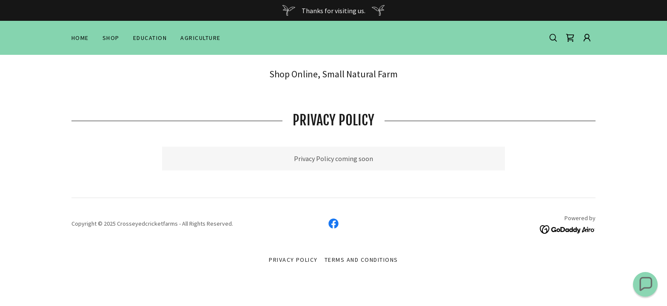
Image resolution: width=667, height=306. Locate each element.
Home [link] (80, 38)
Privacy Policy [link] (293, 260)
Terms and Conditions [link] (361, 260)
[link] (570, 37)
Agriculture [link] (200, 38)
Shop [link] (111, 38)
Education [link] (150, 38)
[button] (587, 37)
